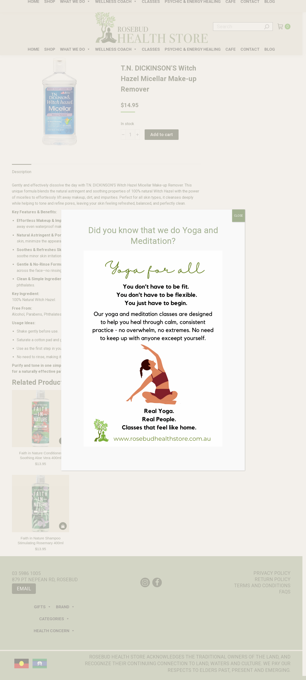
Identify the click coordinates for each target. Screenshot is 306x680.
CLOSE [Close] (238, 215)
